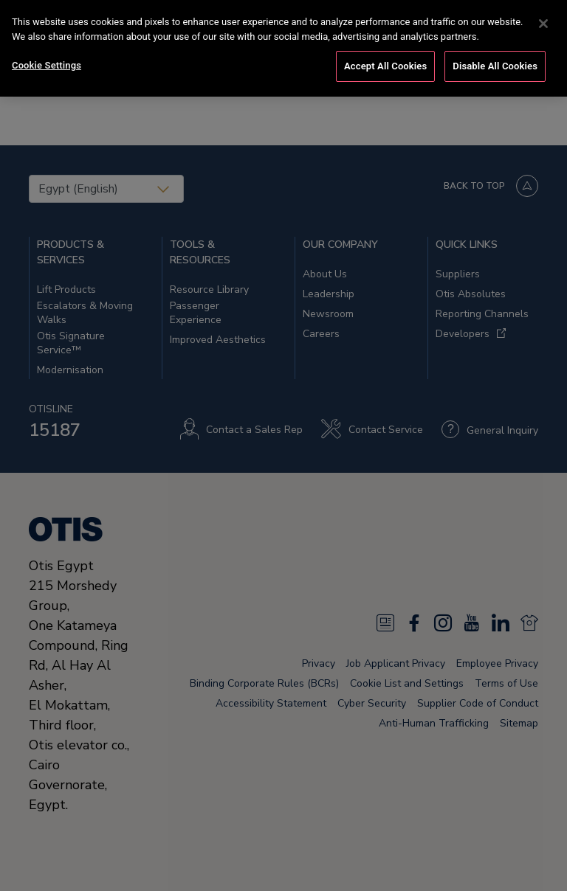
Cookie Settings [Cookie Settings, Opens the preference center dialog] (46, 63)
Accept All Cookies (385, 64)
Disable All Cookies (495, 64)
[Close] (543, 22)
